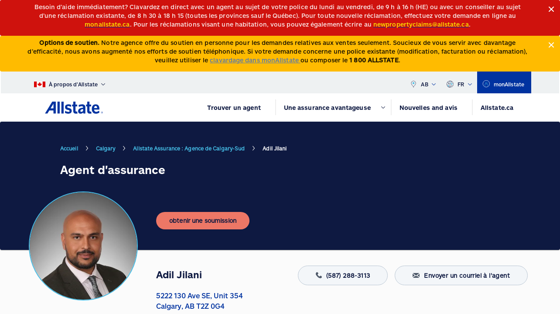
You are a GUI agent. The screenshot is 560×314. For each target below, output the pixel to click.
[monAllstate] (504, 82)
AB (422, 82)
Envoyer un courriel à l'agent (461, 275)
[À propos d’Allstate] (69, 82)
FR (459, 82)
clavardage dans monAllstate (255, 60)
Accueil (69, 148)
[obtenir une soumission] (202, 220)
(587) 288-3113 (343, 275)
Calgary (106, 148)
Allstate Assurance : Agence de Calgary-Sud (189, 148)
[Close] (551, 9)
